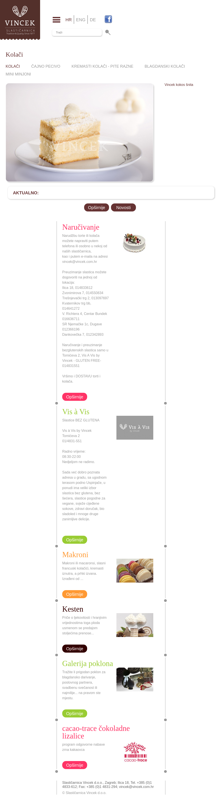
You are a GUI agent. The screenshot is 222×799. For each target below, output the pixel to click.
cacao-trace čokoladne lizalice (96, 732)
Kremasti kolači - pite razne (102, 66)
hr (68, 19)
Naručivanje (80, 227)
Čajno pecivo (45, 66)
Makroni (75, 554)
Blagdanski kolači (165, 66)
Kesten (72, 609)
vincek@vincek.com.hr (136, 787)
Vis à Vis (75, 412)
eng (80, 19)
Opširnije (96, 207)
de (93, 19)
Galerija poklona (87, 663)
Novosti (123, 207)
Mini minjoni (18, 74)
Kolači (13, 66)
